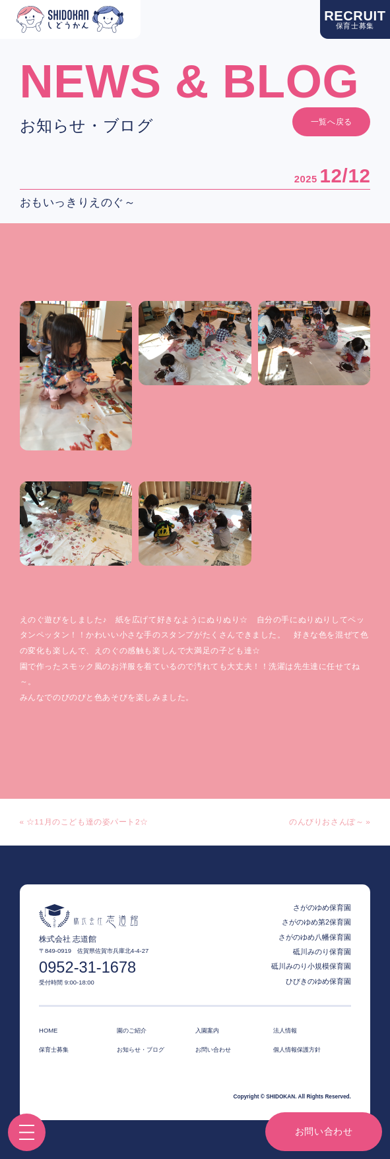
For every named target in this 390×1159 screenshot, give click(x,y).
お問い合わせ (324, 1131)
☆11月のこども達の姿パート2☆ (87, 822)
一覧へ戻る (331, 121)
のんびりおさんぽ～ (326, 822)
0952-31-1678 (87, 968)
